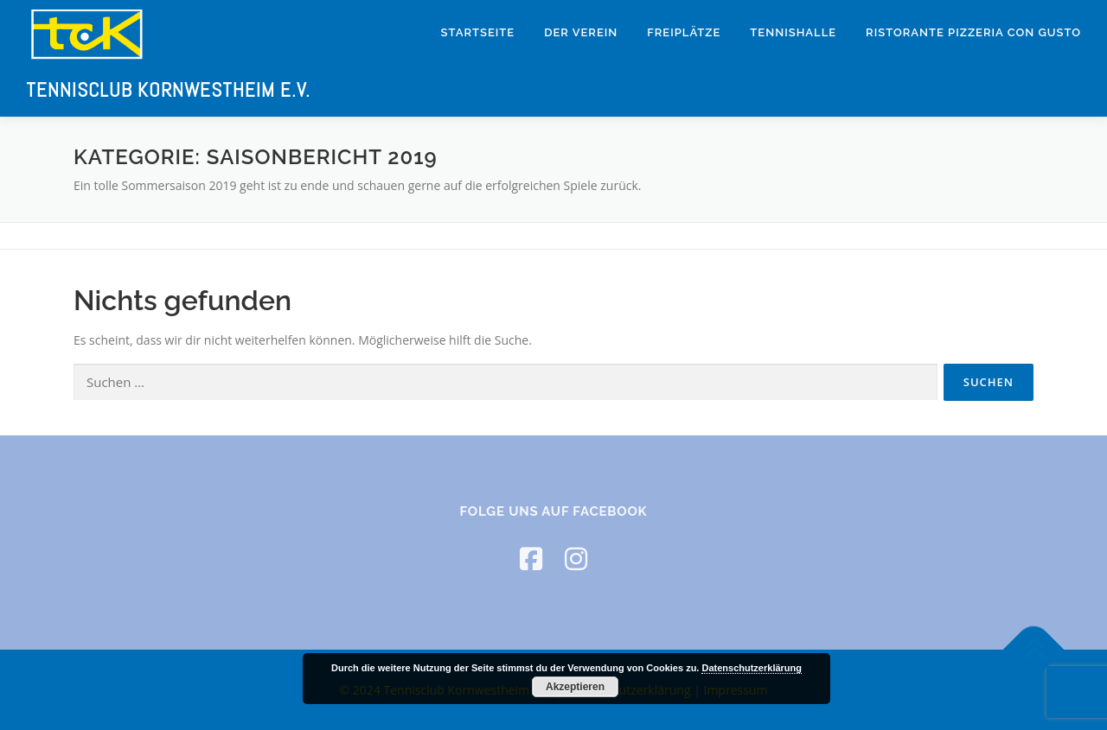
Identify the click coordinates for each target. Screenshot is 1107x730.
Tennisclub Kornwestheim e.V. (168, 90)
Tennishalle (793, 32)
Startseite (478, 32)
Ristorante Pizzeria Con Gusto (973, 32)
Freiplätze (683, 32)
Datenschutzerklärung (751, 668)
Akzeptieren (575, 687)
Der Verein (580, 32)
